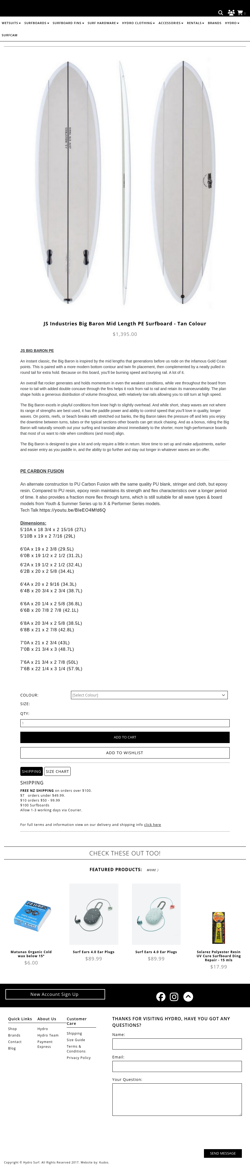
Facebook (160, 996)
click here (152, 824)
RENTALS (195, 36)
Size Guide (76, 1039)
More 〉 (152, 870)
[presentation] (201, 1132)
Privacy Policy (79, 1057)
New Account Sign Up (55, 994)
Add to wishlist (125, 752)
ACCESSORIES (170, 36)
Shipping (74, 1033)
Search (221, 13)
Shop (12, 1028)
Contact (15, 1041)
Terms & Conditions (76, 1048)
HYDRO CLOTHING (138, 36)
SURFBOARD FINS (68, 36)
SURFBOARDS (36, 36)
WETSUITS (11, 36)
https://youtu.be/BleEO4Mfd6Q (73, 510)
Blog (12, 1048)
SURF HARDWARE (103, 36)
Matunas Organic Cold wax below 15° (31, 953)
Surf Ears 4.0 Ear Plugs (94, 951)
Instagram (174, 997)
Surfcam (10, 48)
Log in (230, 13)
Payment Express (45, 1044)
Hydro (232, 36)
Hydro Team (48, 1035)
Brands (214, 36)
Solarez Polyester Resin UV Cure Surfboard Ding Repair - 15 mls (219, 955)
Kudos (103, 1162)
